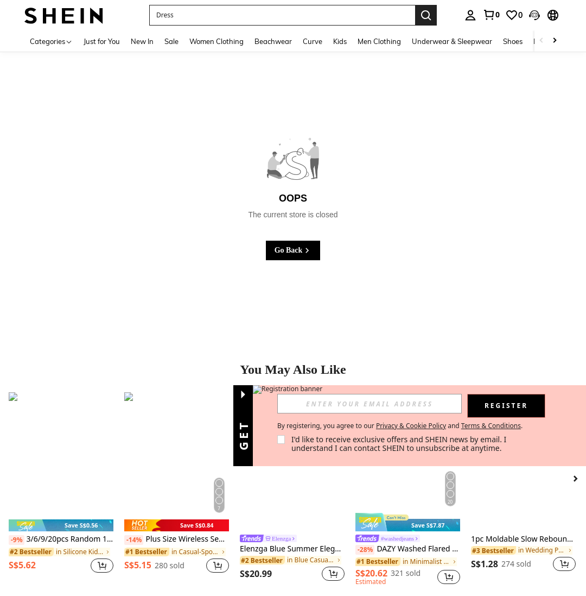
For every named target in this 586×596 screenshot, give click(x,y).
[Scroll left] (541, 41)
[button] (534, 15)
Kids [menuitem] (340, 41)
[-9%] (16, 540)
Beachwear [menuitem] (273, 41)
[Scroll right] (554, 41)
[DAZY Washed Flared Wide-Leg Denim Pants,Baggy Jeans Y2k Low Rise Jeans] (407, 462)
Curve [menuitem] (312, 41)
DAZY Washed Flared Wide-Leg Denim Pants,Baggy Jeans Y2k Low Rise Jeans (407, 549)
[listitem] (61, 488)
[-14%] (133, 540)
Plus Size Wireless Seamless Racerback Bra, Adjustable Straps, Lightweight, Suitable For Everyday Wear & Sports (176, 539)
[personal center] (470, 15)
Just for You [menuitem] (102, 41)
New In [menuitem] (142, 41)
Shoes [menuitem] (513, 41)
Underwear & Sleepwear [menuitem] (452, 41)
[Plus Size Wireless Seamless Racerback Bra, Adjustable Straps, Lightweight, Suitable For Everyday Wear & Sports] (176, 462)
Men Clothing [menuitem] (379, 41)
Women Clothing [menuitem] (216, 41)
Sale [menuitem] (171, 41)
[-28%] (364, 550)
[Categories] (51, 41)
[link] (491, 14)
